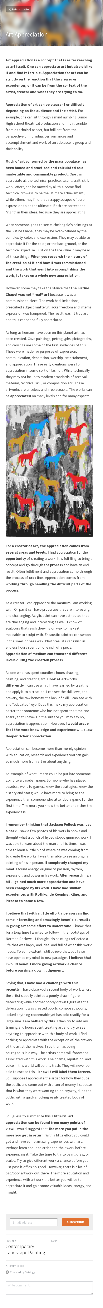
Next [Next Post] (56, 1209)
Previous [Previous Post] (11, 1209)
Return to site (18, 9)
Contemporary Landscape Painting (25, 1218)
